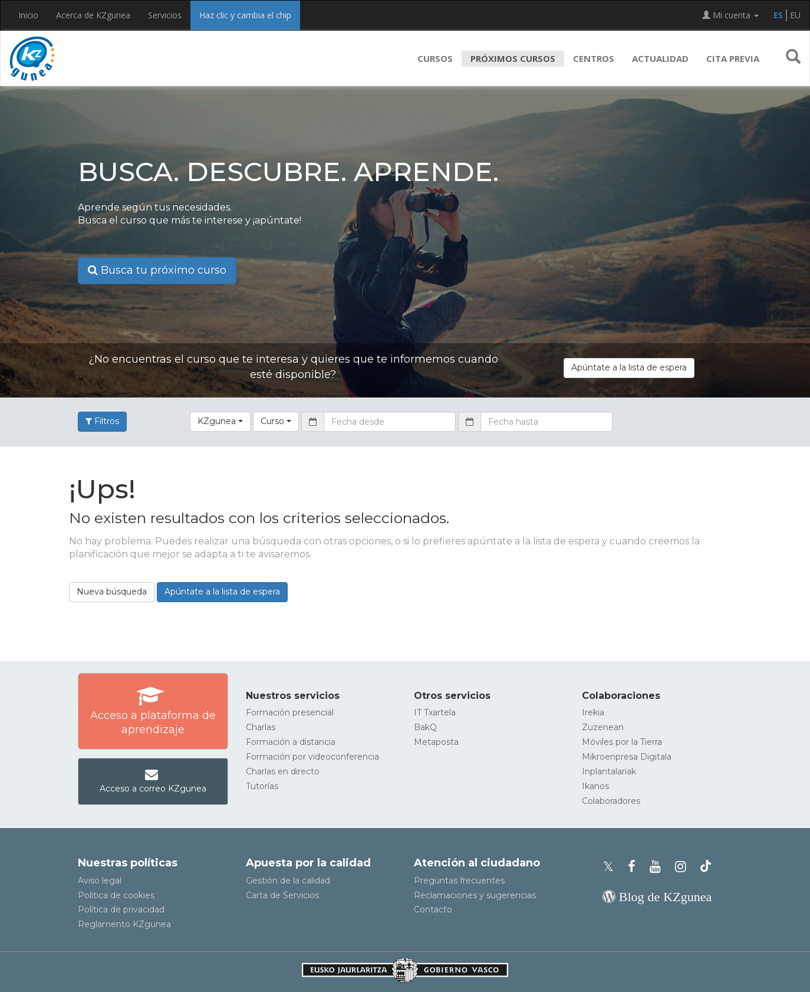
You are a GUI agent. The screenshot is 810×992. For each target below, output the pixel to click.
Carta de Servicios (282, 895)
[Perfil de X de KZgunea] (612, 866)
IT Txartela (435, 712)
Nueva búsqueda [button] (112, 591)
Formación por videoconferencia (312, 756)
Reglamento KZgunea (124, 924)
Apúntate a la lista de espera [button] (629, 367)
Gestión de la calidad (288, 880)
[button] (793, 58)
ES (778, 15)
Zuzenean (603, 727)
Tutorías (262, 786)
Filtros (102, 421)
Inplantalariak (609, 771)
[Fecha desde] (390, 422)
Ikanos (595, 786)
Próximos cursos (512, 58)
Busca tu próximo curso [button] (157, 270)
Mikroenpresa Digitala (626, 756)
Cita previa (732, 58)
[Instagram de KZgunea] (684, 866)
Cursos (435, 58)
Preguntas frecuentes (459, 880)
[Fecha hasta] (546, 422)
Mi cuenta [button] (730, 15)
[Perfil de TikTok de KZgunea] (705, 866)
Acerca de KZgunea (93, 15)
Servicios (165, 15)
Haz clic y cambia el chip (245, 15)
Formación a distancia (290, 742)
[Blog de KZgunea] (657, 896)
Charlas (260, 727)
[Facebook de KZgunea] (635, 866)
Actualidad (660, 58)
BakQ (425, 727)
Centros (593, 58)
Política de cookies (116, 895)
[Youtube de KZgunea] (658, 866)
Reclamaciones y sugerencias (475, 895)
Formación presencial (290, 712)
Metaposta (436, 742)
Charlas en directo (283, 771)
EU (795, 15)
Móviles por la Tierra (622, 742)
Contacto (433, 909)
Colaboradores (611, 801)
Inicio (28, 15)
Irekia (593, 712)
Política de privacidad (121, 909)
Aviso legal (99, 880)
